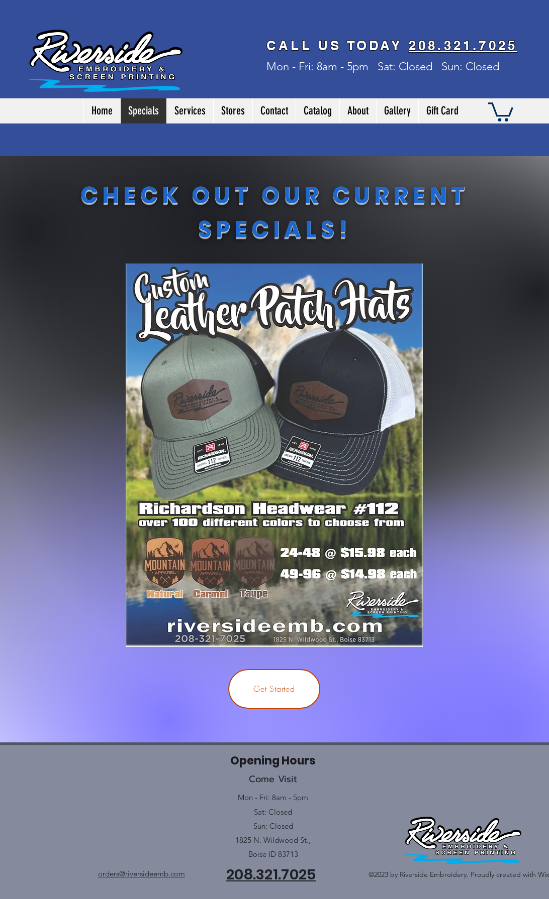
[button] (500, 110)
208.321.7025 (463, 45)
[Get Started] (274, 689)
